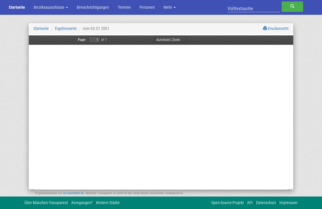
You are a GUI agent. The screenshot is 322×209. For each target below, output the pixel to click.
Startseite (17, 7)
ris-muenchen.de (73, 193)
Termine (124, 7)
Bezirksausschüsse (51, 7)
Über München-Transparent (46, 202)
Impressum (288, 202)
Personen (147, 7)
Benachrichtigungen (93, 7)
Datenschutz (266, 202)
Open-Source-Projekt (227, 202)
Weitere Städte (108, 202)
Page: (82, 40)
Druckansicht (276, 28)
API (250, 202)
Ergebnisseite (66, 28)
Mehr (170, 7)
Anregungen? (82, 202)
